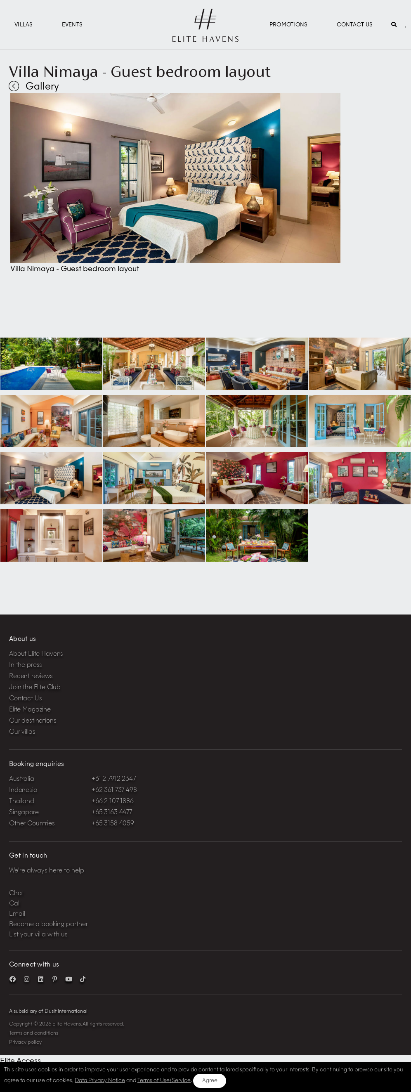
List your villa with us (38, 935)
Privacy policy (25, 1042)
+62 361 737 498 (114, 790)
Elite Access (20, 1061)
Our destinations (33, 721)
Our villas (22, 732)
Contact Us (355, 25)
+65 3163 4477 (112, 813)
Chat (16, 894)
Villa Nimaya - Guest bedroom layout (140, 71)
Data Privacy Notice (100, 1080)
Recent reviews (31, 677)
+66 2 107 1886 (113, 802)
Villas (23, 25)
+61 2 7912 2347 (114, 779)
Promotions (288, 25)
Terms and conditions (33, 1033)
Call (15, 904)
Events (72, 25)
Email (17, 914)
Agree (209, 1080)
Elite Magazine (30, 710)
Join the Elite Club (35, 688)
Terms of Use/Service (164, 1080)
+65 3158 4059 (113, 824)
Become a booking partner (48, 925)
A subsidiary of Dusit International (48, 1011)
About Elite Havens (36, 654)
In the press (25, 665)
